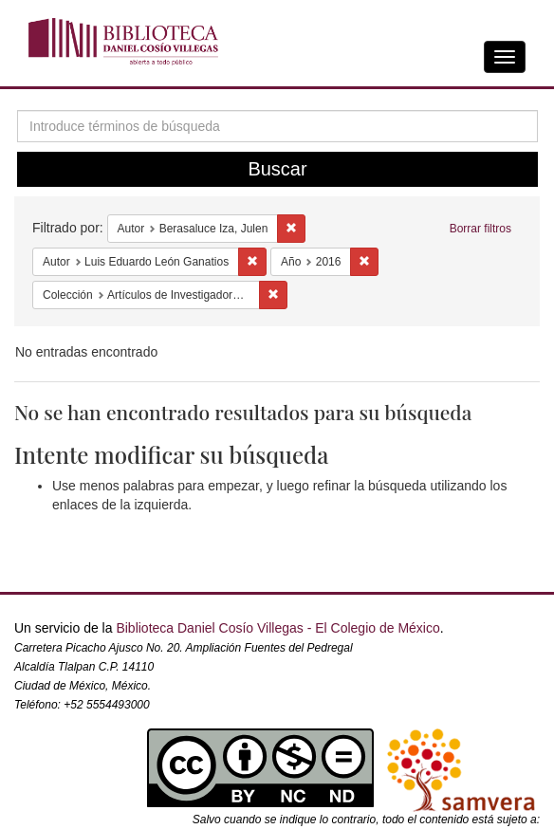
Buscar (277, 168)
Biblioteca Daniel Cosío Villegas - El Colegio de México (277, 628)
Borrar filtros (480, 228)
